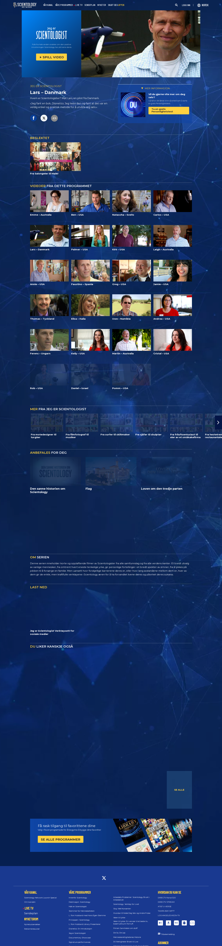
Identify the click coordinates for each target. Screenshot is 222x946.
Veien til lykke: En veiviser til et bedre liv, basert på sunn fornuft (130, 922)
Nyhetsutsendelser (32, 924)
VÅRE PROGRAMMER (64, 5)
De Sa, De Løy (119, 932)
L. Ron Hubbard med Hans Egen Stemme (87, 915)
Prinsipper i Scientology (79, 920)
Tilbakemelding (168, 934)
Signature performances (79, 942)
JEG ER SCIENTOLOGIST (46, 86)
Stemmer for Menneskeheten (82, 911)
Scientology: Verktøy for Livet (126, 904)
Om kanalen (29, 902)
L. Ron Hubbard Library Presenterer (85, 924)
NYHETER (101, 5)
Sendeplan (31, 913)
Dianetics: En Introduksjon (80, 928)
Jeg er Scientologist (77, 933)
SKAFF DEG (116, 5)
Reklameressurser (32, 929)
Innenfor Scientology (78, 897)
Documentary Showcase (80, 937)
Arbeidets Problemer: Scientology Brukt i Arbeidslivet (131, 898)
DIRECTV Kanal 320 (167, 897)
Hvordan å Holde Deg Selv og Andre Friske (131, 913)
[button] (218, 422)
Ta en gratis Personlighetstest (162, 110)
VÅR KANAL (48, 5)
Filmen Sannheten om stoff (125, 928)
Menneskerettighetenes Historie (127, 937)
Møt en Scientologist (78, 906)
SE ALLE (179, 789)
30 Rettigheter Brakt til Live (125, 941)
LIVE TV (78, 5)
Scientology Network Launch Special (40, 897)
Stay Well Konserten (122, 908)
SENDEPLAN (89, 5)
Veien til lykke (119, 917)
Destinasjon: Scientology (79, 902)
